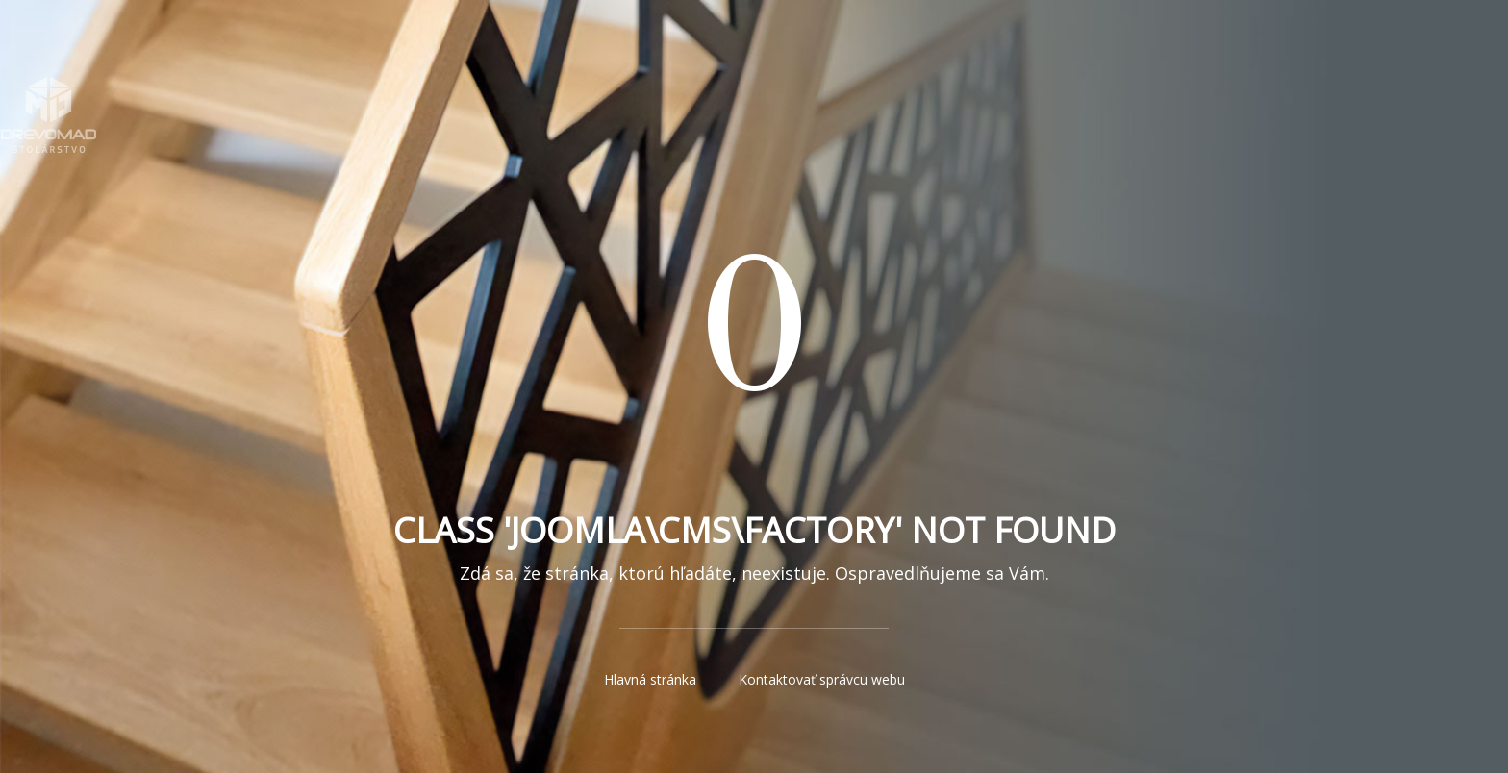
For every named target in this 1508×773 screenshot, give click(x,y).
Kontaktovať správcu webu (822, 679)
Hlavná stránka (650, 679)
